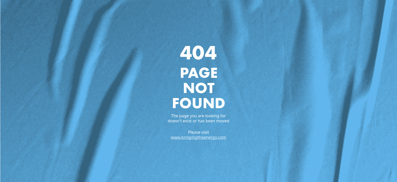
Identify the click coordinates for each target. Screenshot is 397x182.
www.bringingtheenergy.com (198, 137)
